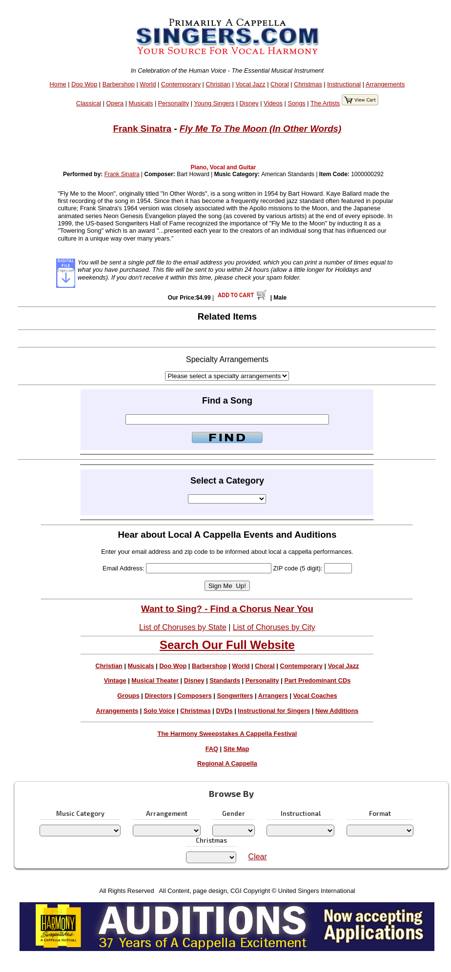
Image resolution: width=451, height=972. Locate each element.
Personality (173, 103)
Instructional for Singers (274, 710)
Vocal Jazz (250, 84)
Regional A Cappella (227, 763)
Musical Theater (155, 680)
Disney (249, 103)
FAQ (211, 748)
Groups (128, 695)
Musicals (141, 103)
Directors (158, 695)
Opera (115, 103)
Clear (257, 856)
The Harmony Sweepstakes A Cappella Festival (227, 733)
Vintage (115, 680)
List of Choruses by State (182, 627)
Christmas (308, 84)
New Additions (336, 710)
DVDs (224, 710)
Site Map (236, 748)
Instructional (344, 84)
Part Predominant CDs (317, 680)
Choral (279, 84)
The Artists (325, 103)
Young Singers (214, 103)
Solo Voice (159, 710)
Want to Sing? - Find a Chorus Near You (227, 609)
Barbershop (118, 84)
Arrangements (385, 84)
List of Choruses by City (274, 627)
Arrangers (273, 695)
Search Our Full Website (227, 644)
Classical (88, 103)
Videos (273, 103)
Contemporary (181, 84)
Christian (217, 84)
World (148, 84)
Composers (194, 695)
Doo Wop (84, 84)
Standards (224, 680)
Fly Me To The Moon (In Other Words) (260, 128)
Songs (296, 103)
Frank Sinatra (142, 128)
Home (58, 84)
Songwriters (235, 695)
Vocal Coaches (315, 695)
